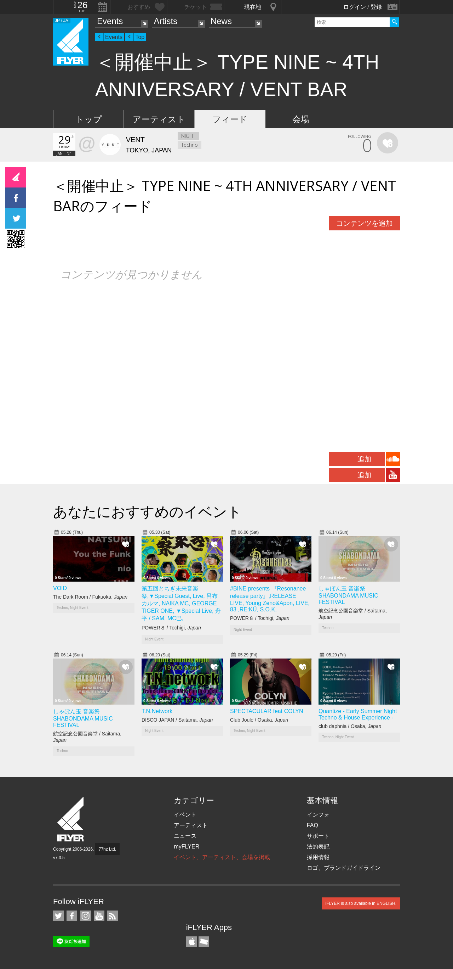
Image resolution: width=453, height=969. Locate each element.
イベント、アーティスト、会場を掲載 (222, 857)
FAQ (312, 825)
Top (139, 37)
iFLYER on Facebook (72, 916)
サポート (318, 836)
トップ (88, 119)
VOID (60, 588)
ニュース (185, 836)
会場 (300, 119)
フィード (229, 119)
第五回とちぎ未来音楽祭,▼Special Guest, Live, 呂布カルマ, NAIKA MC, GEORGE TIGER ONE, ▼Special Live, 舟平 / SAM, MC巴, (181, 603)
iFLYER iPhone (191, 941)
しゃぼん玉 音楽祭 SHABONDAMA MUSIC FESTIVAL (348, 595)
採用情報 (318, 857)
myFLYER (186, 847)
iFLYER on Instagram (85, 916)
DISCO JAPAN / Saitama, (177, 720)
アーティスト (159, 119)
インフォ (318, 815)
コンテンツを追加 (364, 223)
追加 (364, 459)
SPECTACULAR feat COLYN (266, 711)
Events (110, 21)
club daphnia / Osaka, (350, 726)
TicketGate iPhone (204, 941)
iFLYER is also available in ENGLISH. (360, 903)
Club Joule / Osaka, (259, 720)
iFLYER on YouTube (99, 916)
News (221, 21)
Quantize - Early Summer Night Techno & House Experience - (358, 714)
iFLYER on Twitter (58, 916)
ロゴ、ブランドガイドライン (343, 868)
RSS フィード (112, 916)
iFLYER (71, 819)
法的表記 (318, 847)
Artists (165, 21)
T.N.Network (157, 711)
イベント (185, 815)
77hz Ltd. (107, 849)
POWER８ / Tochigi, (171, 628)
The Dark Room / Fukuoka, (90, 597)
